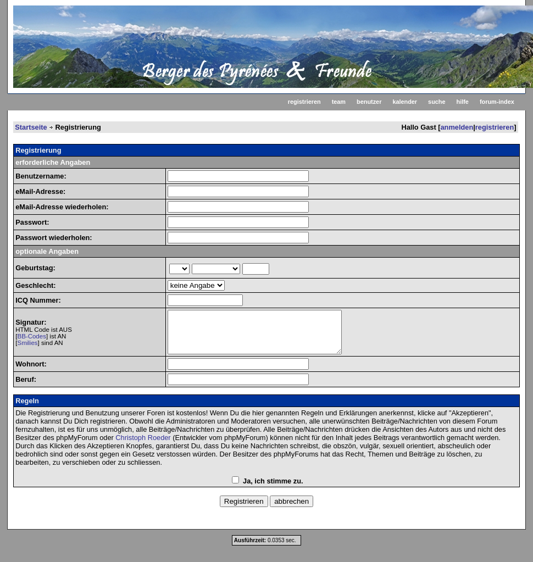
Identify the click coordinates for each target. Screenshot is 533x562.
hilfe (463, 101)
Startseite (31, 127)
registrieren (304, 101)
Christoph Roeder (142, 446)
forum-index (497, 101)
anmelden (457, 127)
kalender (404, 101)
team (339, 101)
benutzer (369, 101)
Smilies (27, 347)
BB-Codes (31, 340)
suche (436, 101)
